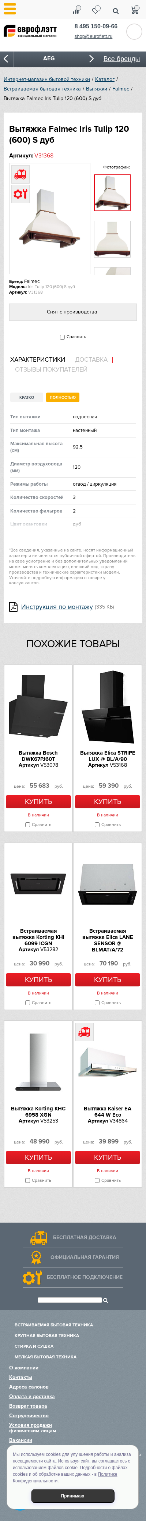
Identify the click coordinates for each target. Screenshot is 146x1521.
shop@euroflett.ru (94, 36)
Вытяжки (96, 89)
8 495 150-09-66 (96, 26)
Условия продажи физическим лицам (32, 1428)
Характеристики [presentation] (37, 360)
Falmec (120, 89)
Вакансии (20, 1440)
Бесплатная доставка (84, 1237)
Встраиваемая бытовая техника (42, 89)
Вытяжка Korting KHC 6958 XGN (38, 1111)
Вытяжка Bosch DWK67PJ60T (38, 755)
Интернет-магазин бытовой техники (47, 79)
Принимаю (73, 1496)
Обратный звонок (134, 32)
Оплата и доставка (32, 1396)
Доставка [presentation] (91, 360)
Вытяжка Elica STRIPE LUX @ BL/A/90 (107, 755)
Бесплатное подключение (85, 1277)
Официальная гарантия (84, 1257)
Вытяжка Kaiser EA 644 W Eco (107, 1111)
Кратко (26, 397)
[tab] (40, 360)
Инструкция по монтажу (57, 607)
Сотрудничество (29, 1415)
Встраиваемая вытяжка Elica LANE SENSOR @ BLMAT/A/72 (107, 940)
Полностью (63, 397)
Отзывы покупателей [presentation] (51, 370)
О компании (23, 1368)
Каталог (105, 79)
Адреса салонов (29, 1387)
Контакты (20, 1377)
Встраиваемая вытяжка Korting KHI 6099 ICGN (38, 937)
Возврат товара (28, 1406)
